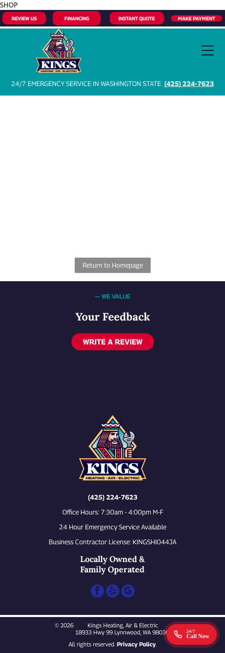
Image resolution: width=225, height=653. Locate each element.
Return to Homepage (113, 265)
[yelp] (112, 592)
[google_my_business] (128, 592)
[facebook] (97, 592)
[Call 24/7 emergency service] (191, 634)
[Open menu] (207, 50)
